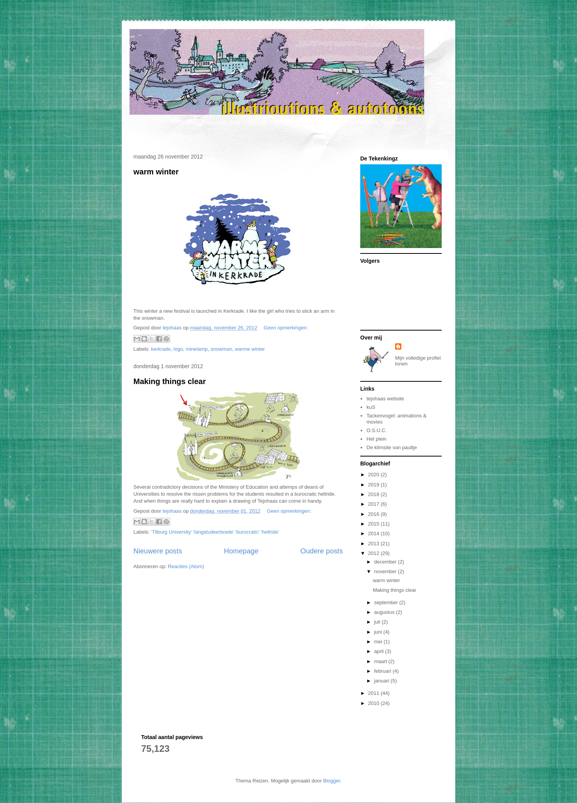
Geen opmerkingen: (286, 328)
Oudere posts (322, 551)
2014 (374, 533)
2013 (374, 543)
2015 (374, 524)
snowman (221, 349)
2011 (374, 693)
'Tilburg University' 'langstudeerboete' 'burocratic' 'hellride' (215, 532)
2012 (374, 553)
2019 (374, 485)
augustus (385, 612)
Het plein (376, 439)
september (386, 602)
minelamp (196, 349)
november (386, 571)
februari (383, 671)
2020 (374, 474)
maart (381, 661)
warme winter (250, 349)
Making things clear (169, 381)
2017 (374, 504)
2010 (374, 703)
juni (379, 632)
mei (379, 641)
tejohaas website (385, 399)
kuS (370, 407)
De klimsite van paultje (391, 447)
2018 (374, 494)
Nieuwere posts (157, 551)
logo (178, 349)
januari (382, 681)
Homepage (241, 551)
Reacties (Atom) (186, 566)
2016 (374, 514)
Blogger (331, 781)
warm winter (156, 171)
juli (378, 622)
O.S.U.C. (376, 430)
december (386, 562)
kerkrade (161, 349)
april (379, 651)
